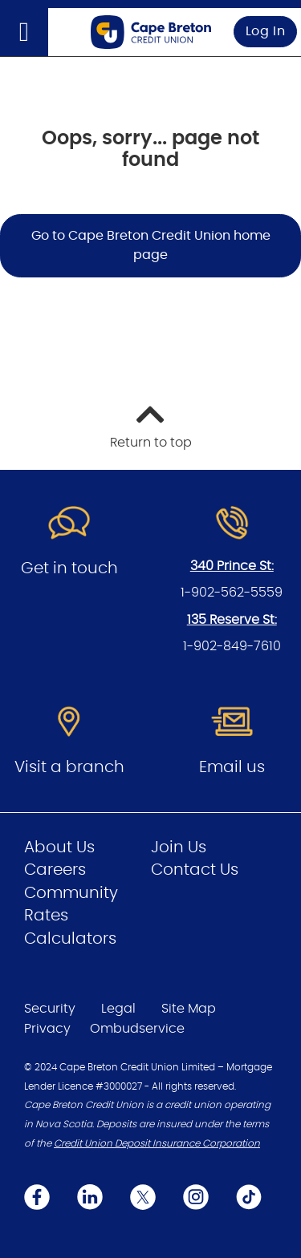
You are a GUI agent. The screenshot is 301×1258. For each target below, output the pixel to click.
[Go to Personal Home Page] (151, 32)
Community (71, 893)
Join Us (178, 847)
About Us (59, 847)
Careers (55, 870)
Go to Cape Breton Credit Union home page (150, 245)
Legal (118, 1008)
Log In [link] (266, 31)
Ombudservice (137, 1028)
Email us (232, 767)
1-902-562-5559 (232, 592)
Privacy (47, 1028)
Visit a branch (69, 767)
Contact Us (194, 870)
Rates (46, 916)
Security (49, 1008)
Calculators (70, 939)
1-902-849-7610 (232, 646)
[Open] (24, 32)
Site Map (188, 1008)
